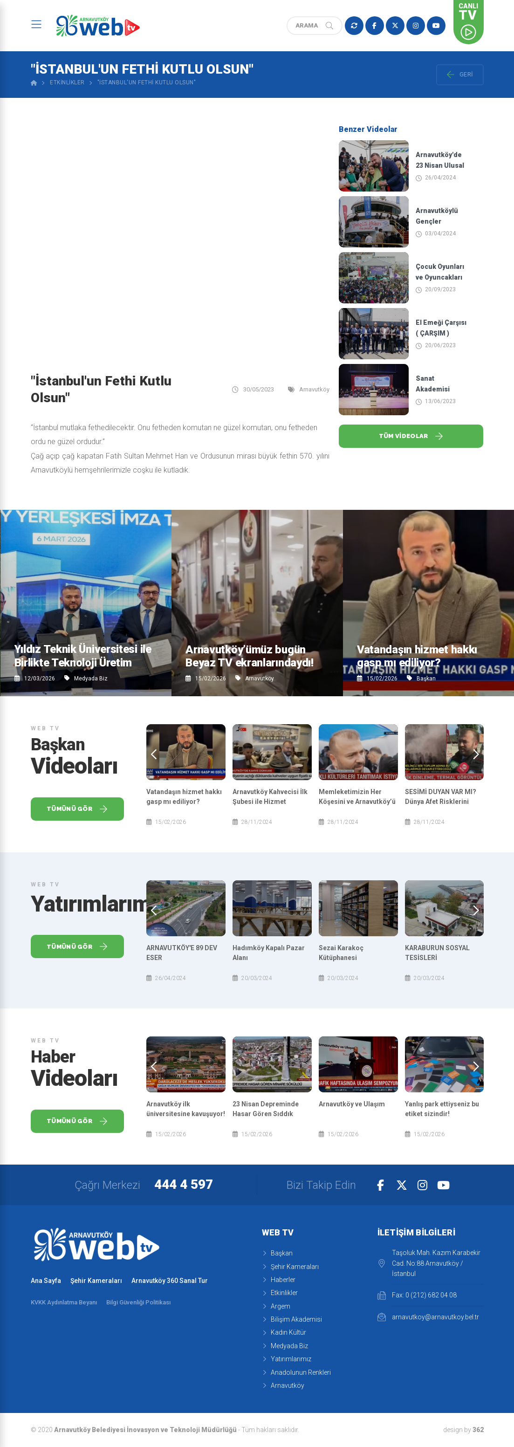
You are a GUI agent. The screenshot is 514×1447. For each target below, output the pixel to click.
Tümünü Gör (77, 809)
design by (463, 1429)
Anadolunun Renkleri (296, 1372)
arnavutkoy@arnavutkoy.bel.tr (428, 1317)
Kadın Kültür (284, 1332)
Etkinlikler (67, 82)
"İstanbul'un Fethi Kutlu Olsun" (146, 82)
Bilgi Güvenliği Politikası (138, 1302)
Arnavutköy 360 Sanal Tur (169, 1280)
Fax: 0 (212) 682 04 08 (417, 1295)
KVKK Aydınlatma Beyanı (64, 1302)
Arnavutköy (254, 678)
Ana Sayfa (46, 1280)
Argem (276, 1306)
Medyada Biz (86, 678)
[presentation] (154, 754)
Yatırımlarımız (286, 1359)
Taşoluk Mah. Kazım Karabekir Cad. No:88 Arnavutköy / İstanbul (428, 1263)
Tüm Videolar (411, 436)
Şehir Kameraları (96, 1280)
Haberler (278, 1279)
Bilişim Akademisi (292, 1319)
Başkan (421, 678)
